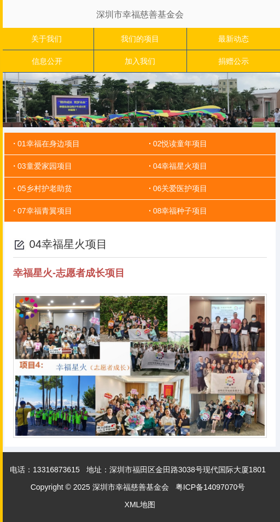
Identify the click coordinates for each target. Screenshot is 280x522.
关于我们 (46, 38)
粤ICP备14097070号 (211, 487)
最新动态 (233, 38)
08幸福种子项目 (180, 210)
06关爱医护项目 (180, 188)
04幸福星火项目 (180, 166)
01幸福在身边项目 (49, 143)
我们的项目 (140, 38)
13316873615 (56, 469)
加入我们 (140, 61)
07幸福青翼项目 (45, 210)
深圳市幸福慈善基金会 (140, 14)
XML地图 (140, 504)
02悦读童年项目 (180, 143)
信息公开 (47, 61)
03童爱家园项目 (45, 166)
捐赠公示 (233, 61)
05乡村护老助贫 (45, 188)
